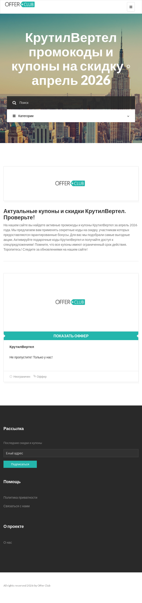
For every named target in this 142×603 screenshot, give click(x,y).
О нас (7, 542)
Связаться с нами (16, 506)
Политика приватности (20, 497)
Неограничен (19, 376)
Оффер (40, 376)
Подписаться (20, 464)
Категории (71, 116)
